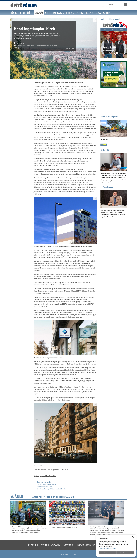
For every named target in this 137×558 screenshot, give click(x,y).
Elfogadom (107, 553)
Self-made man (106, 187)
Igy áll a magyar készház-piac (47, 484)
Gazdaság (39, 13)
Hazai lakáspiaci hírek (44, 487)
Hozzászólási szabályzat (86, 545)
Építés (30, 13)
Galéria (106, 13)
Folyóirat (80, 13)
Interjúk (70, 13)
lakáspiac (54, 45)
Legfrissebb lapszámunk (110, 19)
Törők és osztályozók (109, 117)
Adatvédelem (68, 545)
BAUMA (98, 13)
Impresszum (31, 545)
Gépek (48, 13)
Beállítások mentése (125, 553)
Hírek (22, 13)
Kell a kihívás (105, 150)
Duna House (31, 45)
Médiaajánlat (55, 545)
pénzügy (16, 48)
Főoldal (14, 13)
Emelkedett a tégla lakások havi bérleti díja (51, 489)
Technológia (58, 13)
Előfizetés (43, 545)
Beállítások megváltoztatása (107, 548)
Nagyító (89, 13)
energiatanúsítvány (43, 45)
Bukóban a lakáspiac (44, 482)
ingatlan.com (21, 45)
